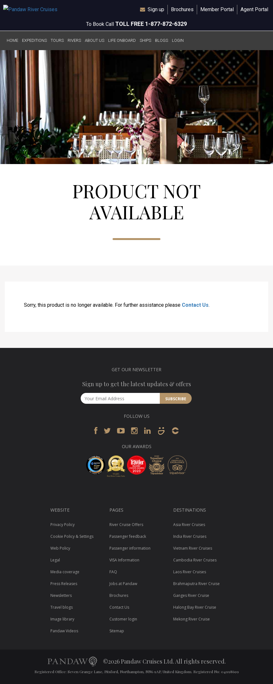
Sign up (156, 9)
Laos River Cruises (189, 572)
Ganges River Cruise (191, 595)
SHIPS (145, 40)
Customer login (123, 619)
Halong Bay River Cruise (194, 607)
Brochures (182, 9)
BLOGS (161, 40)
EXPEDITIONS (34, 40)
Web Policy (60, 548)
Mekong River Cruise (191, 619)
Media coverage (64, 572)
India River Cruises (189, 536)
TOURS (57, 40)
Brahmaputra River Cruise (196, 583)
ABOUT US (94, 40)
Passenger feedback (127, 536)
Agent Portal (254, 9)
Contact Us (195, 305)
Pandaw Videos (64, 631)
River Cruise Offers (126, 524)
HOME (12, 40)
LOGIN (178, 40)
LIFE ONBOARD (122, 40)
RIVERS (74, 40)
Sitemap (116, 631)
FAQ (113, 572)
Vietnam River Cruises (192, 548)
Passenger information (130, 548)
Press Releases (63, 583)
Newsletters (61, 595)
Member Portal (217, 9)
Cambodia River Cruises (195, 560)
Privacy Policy (62, 524)
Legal (55, 560)
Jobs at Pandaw (123, 583)
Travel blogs (61, 607)
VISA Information (124, 560)
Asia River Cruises (189, 524)
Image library (62, 619)
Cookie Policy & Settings (71, 536)
